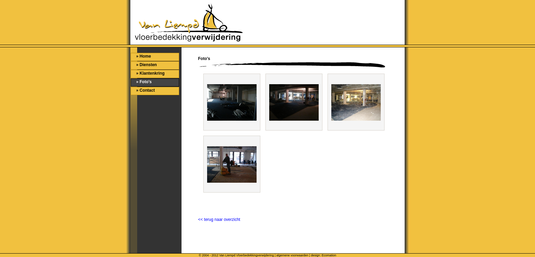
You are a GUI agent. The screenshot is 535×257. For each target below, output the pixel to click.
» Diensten (146, 64)
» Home (143, 56)
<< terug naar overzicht (219, 219)
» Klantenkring (150, 73)
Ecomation (329, 255)
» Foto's (144, 81)
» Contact (145, 90)
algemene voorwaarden (292, 255)
